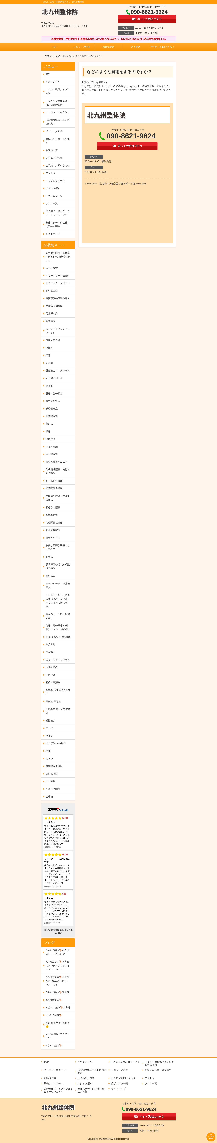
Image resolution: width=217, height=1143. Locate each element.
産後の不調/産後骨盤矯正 (58, 692)
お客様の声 (108, 47)
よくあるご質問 (59, 56)
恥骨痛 (49, 557)
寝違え (49, 348)
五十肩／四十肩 (54, 378)
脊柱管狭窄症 (53, 530)
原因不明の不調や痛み (58, 298)
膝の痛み (50, 576)
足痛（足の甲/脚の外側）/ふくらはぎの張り (58, 627)
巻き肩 (49, 363)
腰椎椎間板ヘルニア (56, 461)
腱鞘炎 (49, 386)
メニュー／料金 (81, 47)
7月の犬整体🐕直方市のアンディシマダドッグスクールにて (58, 965)
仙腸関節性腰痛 (54, 522)
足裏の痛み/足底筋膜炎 (58, 637)
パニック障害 (53, 789)
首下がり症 (52, 268)
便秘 (48, 751)
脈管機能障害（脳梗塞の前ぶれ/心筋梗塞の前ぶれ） (58, 256)
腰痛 (48, 431)
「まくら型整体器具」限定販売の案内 (58, 103)
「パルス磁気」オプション (58, 91)
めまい (49, 758)
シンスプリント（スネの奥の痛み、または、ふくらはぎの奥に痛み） (58, 601)
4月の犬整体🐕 (54, 1045)
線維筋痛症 (52, 773)
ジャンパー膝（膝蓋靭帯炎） (58, 585)
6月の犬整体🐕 (54, 1000)
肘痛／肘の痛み (54, 393)
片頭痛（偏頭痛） (55, 306)
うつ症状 (50, 781)
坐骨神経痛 (52, 454)
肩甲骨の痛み (53, 401)
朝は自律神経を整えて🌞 (58, 1024)
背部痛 (49, 423)
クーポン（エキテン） (58, 112)
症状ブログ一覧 (54, 196)
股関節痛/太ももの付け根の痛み (58, 566)
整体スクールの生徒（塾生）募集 (56, 224)
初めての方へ (53, 81)
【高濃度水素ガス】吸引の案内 (58, 122)
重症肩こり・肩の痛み (58, 370)
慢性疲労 (50, 720)
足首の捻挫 (52, 667)
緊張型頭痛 (52, 313)
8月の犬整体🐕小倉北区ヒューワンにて (57, 952)
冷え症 (49, 735)
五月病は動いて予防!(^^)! (57, 1036)
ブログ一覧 (52, 203)
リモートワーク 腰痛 (57, 275)
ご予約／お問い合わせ (162, 47)
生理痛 (49, 796)
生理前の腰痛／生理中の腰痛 (58, 498)
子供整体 (50, 675)
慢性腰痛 (50, 439)
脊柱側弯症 (52, 408)
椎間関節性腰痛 (54, 488)
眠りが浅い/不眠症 (56, 743)
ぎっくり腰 (52, 446)
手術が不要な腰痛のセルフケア (58, 547)
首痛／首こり (53, 340)
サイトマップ (53, 234)
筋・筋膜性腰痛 (54, 481)
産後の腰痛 (52, 515)
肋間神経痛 (52, 416)
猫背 (48, 355)
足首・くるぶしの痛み (58, 659)
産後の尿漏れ (53, 682)
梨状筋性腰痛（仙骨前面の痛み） (58, 471)
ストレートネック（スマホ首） (58, 330)
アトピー (50, 728)
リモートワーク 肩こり (58, 283)
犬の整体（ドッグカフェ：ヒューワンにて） (58, 213)
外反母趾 (50, 644)
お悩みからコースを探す (58, 141)
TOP (54, 47)
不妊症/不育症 (53, 701)
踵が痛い (50, 652)
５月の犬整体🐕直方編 (58, 1007)
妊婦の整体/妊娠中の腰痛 (58, 711)
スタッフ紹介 (53, 188)
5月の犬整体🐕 (54, 1015)
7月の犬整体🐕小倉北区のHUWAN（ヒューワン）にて (57, 981)
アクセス (135, 47)
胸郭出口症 (52, 290)
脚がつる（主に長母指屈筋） (58, 616)
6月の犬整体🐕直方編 (57, 992)
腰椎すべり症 (53, 537)
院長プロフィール (55, 180)
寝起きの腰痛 (53, 507)
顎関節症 (50, 321)
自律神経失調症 (54, 766)
